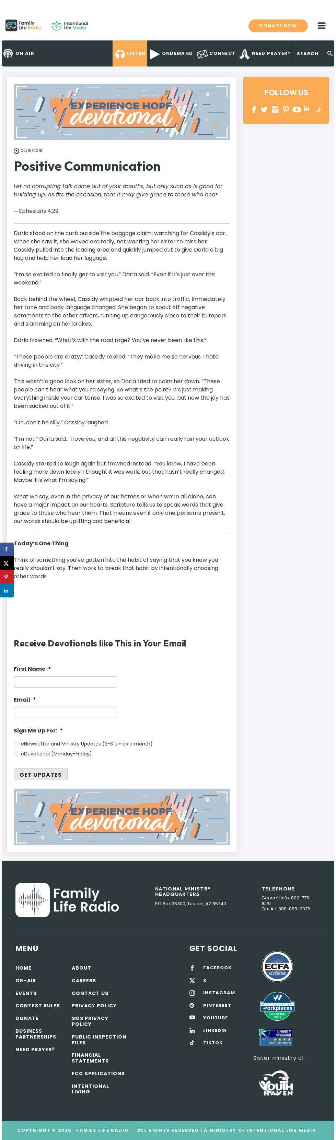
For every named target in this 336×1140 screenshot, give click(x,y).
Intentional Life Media (281, 1130)
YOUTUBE (297, 109)
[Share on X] (7, 563)
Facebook (254, 109)
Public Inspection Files (99, 1039)
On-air (25, 980)
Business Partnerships (35, 1034)
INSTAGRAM (275, 109)
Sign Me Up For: (38, 731)
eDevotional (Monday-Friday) (56, 753)
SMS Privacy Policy (90, 1021)
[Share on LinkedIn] (7, 590)
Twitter (265, 109)
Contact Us (90, 993)
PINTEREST (286, 109)
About (81, 968)
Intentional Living (90, 1089)
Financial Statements (90, 1058)
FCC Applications (98, 1073)
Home (23, 968)
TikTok (318, 109)
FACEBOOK (217, 968)
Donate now (278, 25)
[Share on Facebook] (7, 549)
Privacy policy (94, 1005)
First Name (32, 669)
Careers (84, 980)
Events (26, 993)
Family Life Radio (98, 28)
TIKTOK (213, 1043)
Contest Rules (37, 1005)
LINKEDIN (308, 109)
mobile (321, 26)
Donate (27, 1018)
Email (25, 700)
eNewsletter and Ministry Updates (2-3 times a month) (87, 743)
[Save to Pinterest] (7, 577)
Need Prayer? (35, 1049)
